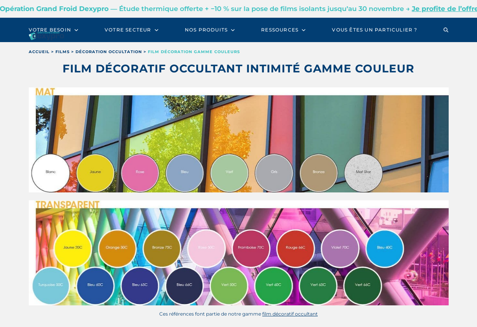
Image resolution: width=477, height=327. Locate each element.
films (62, 51)
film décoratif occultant (290, 314)
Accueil (39, 51)
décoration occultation (109, 51)
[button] (446, 30)
